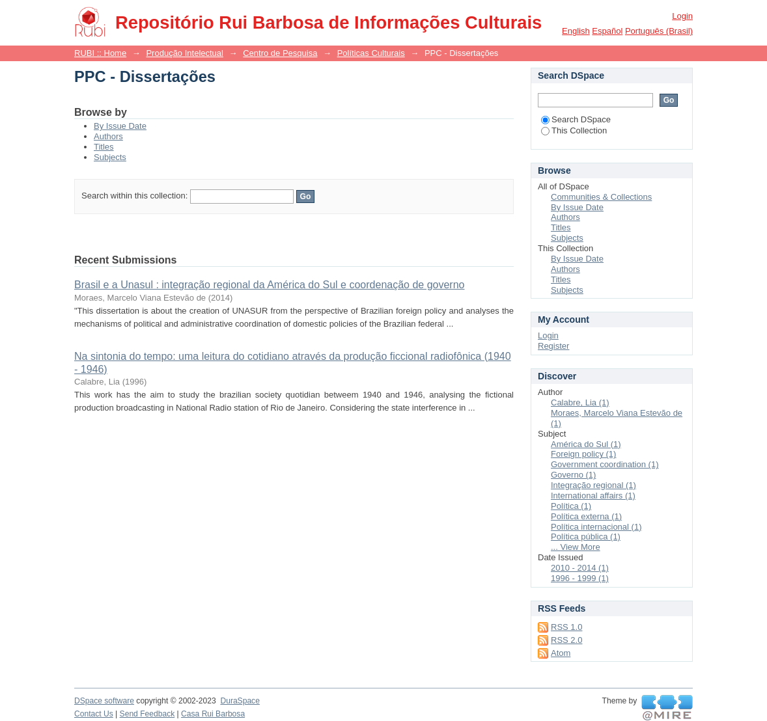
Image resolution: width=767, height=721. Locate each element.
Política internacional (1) (596, 527)
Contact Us (93, 713)
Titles (104, 147)
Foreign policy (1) (583, 454)
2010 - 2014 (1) (580, 568)
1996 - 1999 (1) (580, 578)
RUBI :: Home (100, 53)
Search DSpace (576, 119)
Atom (560, 653)
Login (682, 16)
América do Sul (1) (586, 444)
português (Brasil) (659, 31)
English (576, 31)
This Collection (574, 130)
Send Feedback (147, 713)
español (607, 31)
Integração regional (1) (593, 485)
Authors (108, 136)
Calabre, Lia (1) (580, 402)
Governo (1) (573, 475)
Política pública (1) (586, 536)
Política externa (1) (586, 516)
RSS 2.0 (566, 640)
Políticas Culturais (371, 53)
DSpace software (104, 700)
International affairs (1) (593, 495)
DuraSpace (239, 700)
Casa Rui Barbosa (213, 713)
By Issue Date (120, 126)
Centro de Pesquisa (280, 53)
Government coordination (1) (604, 464)
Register (553, 346)
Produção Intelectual (184, 53)
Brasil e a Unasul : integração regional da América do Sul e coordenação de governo (269, 284)
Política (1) (571, 506)
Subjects (110, 157)
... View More (575, 547)
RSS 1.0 (566, 627)
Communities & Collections (601, 197)
